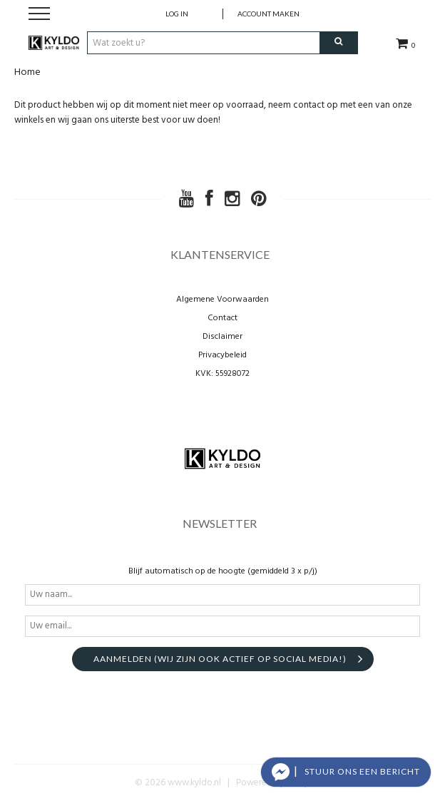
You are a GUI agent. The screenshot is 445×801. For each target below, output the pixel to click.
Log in (176, 13)
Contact (222, 318)
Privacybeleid (222, 355)
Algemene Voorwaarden (222, 299)
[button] (346, 772)
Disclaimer (222, 337)
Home (27, 72)
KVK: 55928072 (222, 374)
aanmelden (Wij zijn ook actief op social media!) (220, 658)
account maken (268, 13)
